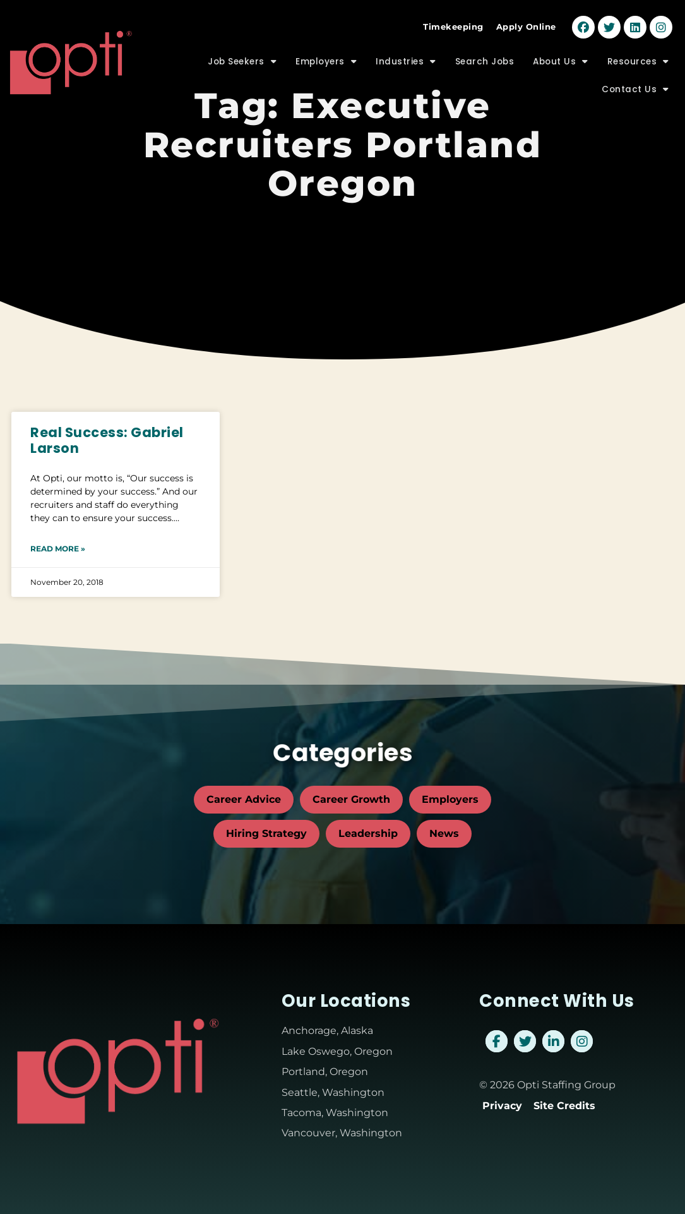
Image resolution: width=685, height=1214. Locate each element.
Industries (406, 52)
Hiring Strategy (266, 833)
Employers (326, 52)
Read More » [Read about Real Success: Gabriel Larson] (57, 548)
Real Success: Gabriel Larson (107, 440)
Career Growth (351, 799)
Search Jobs (485, 51)
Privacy (502, 1106)
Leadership (368, 833)
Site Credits (564, 1106)
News (444, 833)
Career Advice (243, 799)
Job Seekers (242, 52)
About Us (560, 52)
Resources (638, 52)
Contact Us (635, 80)
